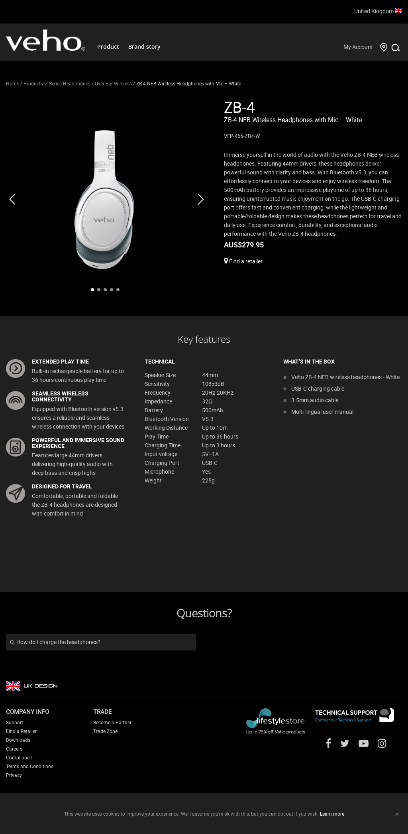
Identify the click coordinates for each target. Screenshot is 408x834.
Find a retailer (243, 261)
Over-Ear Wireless (113, 83)
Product (108, 46)
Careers (14, 748)
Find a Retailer (21, 731)
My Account (358, 47)
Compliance (19, 757)
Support (14, 722)
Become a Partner (112, 722)
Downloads (18, 740)
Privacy (14, 775)
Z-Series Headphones (67, 83)
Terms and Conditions (29, 766)
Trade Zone (105, 731)
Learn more (332, 813)
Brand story (144, 46)
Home (12, 83)
